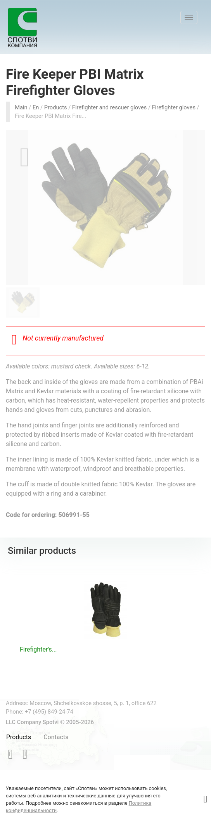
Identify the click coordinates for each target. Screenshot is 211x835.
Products (18, 737)
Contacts (55, 737)
